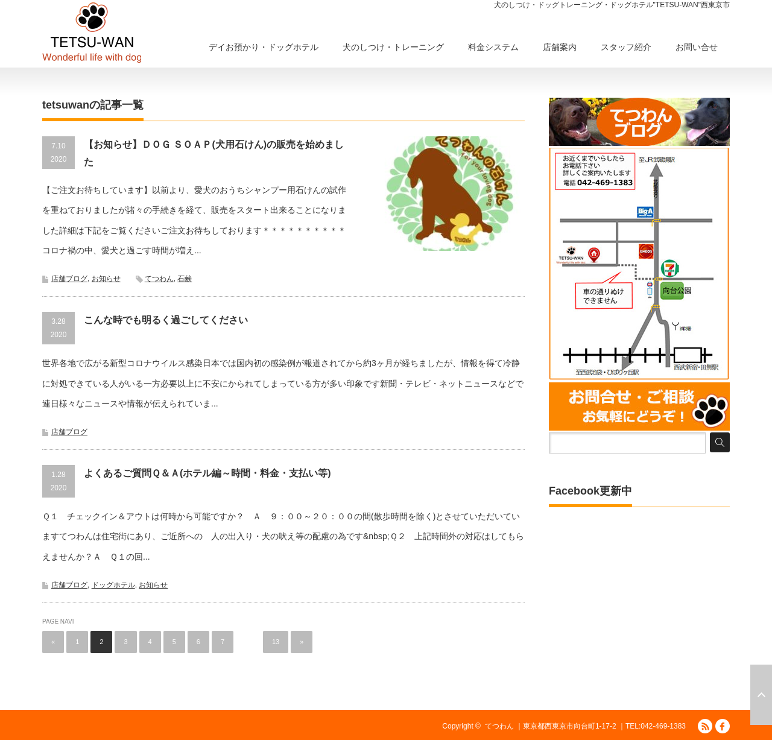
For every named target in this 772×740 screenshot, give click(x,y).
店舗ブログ (69, 278)
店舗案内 (560, 47)
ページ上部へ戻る (761, 695)
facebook (722, 726)
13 (275, 641)
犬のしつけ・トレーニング (393, 47)
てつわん (159, 278)
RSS (705, 726)
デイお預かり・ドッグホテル (263, 47)
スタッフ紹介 (626, 47)
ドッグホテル (113, 585)
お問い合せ (697, 47)
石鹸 (184, 278)
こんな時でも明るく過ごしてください (166, 320)
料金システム (493, 47)
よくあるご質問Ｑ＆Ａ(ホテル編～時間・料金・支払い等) (207, 473)
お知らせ (106, 278)
